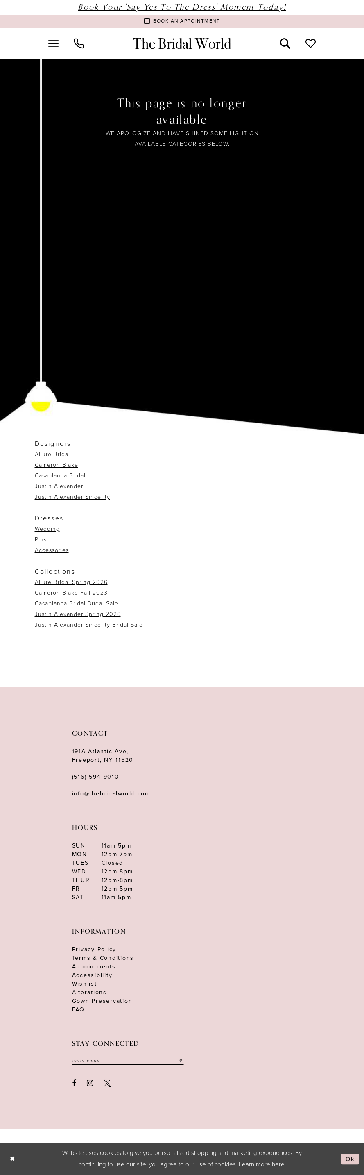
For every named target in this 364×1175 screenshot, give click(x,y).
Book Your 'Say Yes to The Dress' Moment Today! (182, 7)
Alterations (89, 992)
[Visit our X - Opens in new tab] (107, 1084)
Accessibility (92, 975)
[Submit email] (181, 1061)
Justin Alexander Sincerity (72, 497)
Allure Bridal (52, 454)
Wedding (47, 529)
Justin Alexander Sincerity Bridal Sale (89, 625)
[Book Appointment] (182, 21)
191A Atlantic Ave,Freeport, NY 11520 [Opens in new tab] (103, 756)
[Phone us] (79, 43)
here (278, 1164)
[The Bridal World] (182, 44)
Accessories (52, 550)
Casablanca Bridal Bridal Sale (76, 603)
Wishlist (84, 984)
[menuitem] (53, 43)
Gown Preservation (102, 1001)
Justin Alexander (59, 486)
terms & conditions (103, 958)
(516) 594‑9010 (95, 777)
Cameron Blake (56, 465)
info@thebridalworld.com (111, 794)
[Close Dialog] (12, 1159)
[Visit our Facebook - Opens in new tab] (74, 1084)
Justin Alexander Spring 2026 (78, 614)
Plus (41, 539)
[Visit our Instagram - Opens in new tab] (89, 1084)
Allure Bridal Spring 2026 (71, 582)
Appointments (94, 967)
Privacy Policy (94, 949)
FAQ (78, 1010)
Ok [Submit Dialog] (350, 1159)
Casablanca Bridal (60, 476)
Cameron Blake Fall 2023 (71, 593)
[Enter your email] (128, 1061)
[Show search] (285, 43)
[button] (53, 43)
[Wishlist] (310, 43)
